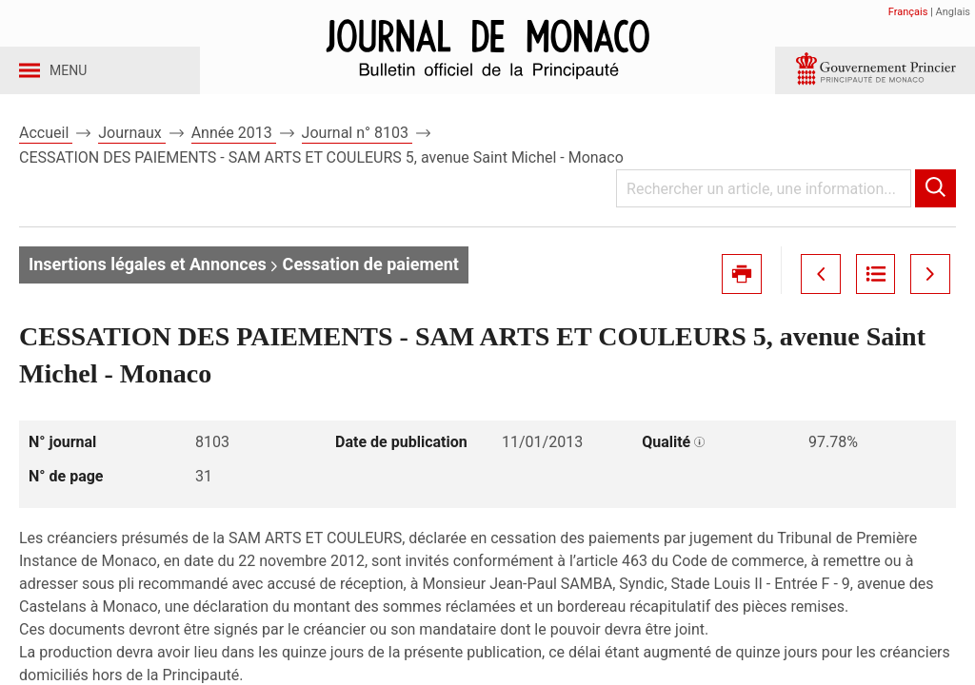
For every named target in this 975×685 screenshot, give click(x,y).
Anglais (953, 12)
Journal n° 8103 (357, 151)
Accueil (45, 151)
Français (908, 12)
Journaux (131, 151)
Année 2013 (233, 151)
